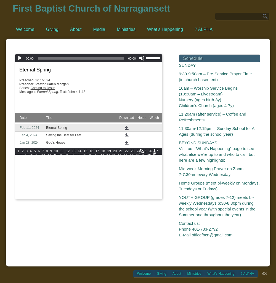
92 (114, 163)
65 (96, 159)
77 (25, 163)
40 (90, 155)
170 (144, 178)
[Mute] (142, 58)
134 (144, 170)
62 (78, 159)
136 (20, 174)
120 (36, 170)
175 (43, 182)
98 (149, 163)
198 (82, 186)
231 (59, 194)
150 (128, 174)
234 (82, 194)
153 (152, 174)
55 (37, 159)
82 (55, 163)
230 (51, 194)
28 (19, 155)
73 (143, 159)
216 (82, 190)
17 (97, 151)
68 (114, 159)
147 (105, 174)
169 (136, 178)
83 (61, 163)
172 (20, 182)
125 (74, 170)
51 (155, 155)
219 (105, 190)
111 (105, 167)
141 (59, 174)
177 (59, 182)
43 (108, 155)
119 (28, 170)
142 (67, 174)
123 (59, 170)
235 (90, 194)
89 (96, 163)
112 (113, 167)
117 (152, 167)
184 (113, 182)
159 (59, 178)
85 (72, 163)
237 (105, 194)
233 (74, 194)
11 (62, 151)
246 (36, 197)
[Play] (20, 58)
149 (121, 174)
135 (152, 170)
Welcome (25, 29)
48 (137, 155)
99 (155, 163)
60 (66, 159)
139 (43, 174)
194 (51, 186)
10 (56, 151)
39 (84, 155)
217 (90, 190)
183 (105, 182)
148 (113, 174)
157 (43, 178)
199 (90, 186)
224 (144, 190)
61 (72, 159)
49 (143, 155)
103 (43, 167)
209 (28, 190)
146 (97, 174)
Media (99, 29)
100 (20, 167)
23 (132, 151)
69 (119, 159)
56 (43, 159)
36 (66, 155)
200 (97, 186)
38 (78, 155)
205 (136, 186)
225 (152, 190)
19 (109, 151)
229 (43, 194)
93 (119, 163)
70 (125, 159)
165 (105, 178)
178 (67, 182)
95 (131, 163)
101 (28, 167)
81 (49, 163)
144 (82, 174)
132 (128, 170)
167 (121, 178)
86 (78, 163)
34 (55, 155)
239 (121, 194)
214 (67, 190)
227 (28, 194)
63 (84, 159)
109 (90, 167)
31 (37, 155)
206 (144, 186)
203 (121, 186)
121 (43, 170)
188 (144, 182)
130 (113, 170)
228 (36, 194)
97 (143, 163)
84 (66, 163)
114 (128, 167)
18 (103, 151)
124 (67, 170)
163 (90, 178)
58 (55, 159)
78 (31, 163)
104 (51, 167)
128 (97, 170)
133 (136, 170)
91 (108, 163)
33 (49, 155)
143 (74, 174)
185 (121, 182)
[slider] (81, 58)
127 (90, 170)
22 (127, 151)
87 (84, 163)
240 (128, 194)
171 (152, 178)
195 (59, 186)
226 (20, 194)
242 (144, 194)
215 (74, 190)
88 (90, 163)
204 (128, 186)
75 (155, 159)
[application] (88, 58)
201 (105, 186)
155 (28, 178)
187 (136, 182)
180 (82, 182)
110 (97, 167)
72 (137, 159)
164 (97, 178)
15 (85, 151)
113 (121, 167)
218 (97, 190)
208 (20, 190)
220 (113, 190)
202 (113, 186)
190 (20, 186)
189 (152, 182)
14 (79, 151)
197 (74, 186)
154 (20, 178)
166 (113, 178)
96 (137, 163)
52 (19, 159)
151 (136, 174)
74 (149, 159)
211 (43, 190)
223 (136, 190)
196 (67, 186)
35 (61, 155)
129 (105, 170)
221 (121, 190)
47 (131, 155)
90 (102, 163)
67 (108, 159)
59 (61, 159)
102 (36, 167)
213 (59, 190)
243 (152, 194)
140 (51, 174)
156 (36, 178)
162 (82, 178)
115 (136, 167)
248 (51, 197)
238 (113, 194)
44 (114, 155)
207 (152, 186)
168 (128, 178)
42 (102, 155)
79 (37, 163)
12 (68, 151)
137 (28, 174)
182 (97, 182)
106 (67, 167)
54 (31, 159)
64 (90, 159)
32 (43, 155)
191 (28, 186)
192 (36, 186)
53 (25, 159)
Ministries (126, 29)
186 (128, 182)
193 (43, 186)
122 (51, 170)
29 (25, 155)
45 (119, 155)
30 (31, 155)
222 (128, 190)
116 (144, 167)
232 (67, 194)
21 (121, 151)
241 (136, 194)
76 (19, 163)
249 (59, 197)
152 (144, 174)
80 (43, 163)
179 (74, 182)
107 (74, 167)
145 (90, 174)
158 (51, 178)
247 (43, 197)
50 (149, 155)
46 (125, 155)
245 (28, 197)
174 (36, 182)
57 (49, 159)
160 (67, 178)
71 (131, 159)
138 (36, 174)
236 (97, 194)
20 (115, 151)
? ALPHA (204, 29)
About (76, 29)
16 (91, 151)
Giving (52, 29)
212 (51, 190)
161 (74, 178)
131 (121, 170)
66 (102, 159)
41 (96, 155)
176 (51, 182)
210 (36, 190)
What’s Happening (165, 29)
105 (59, 167)
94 (125, 163)
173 (28, 182)
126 (82, 170)
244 (20, 197)
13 (73, 151)
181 (90, 182)
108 (82, 167)
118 (20, 170)
